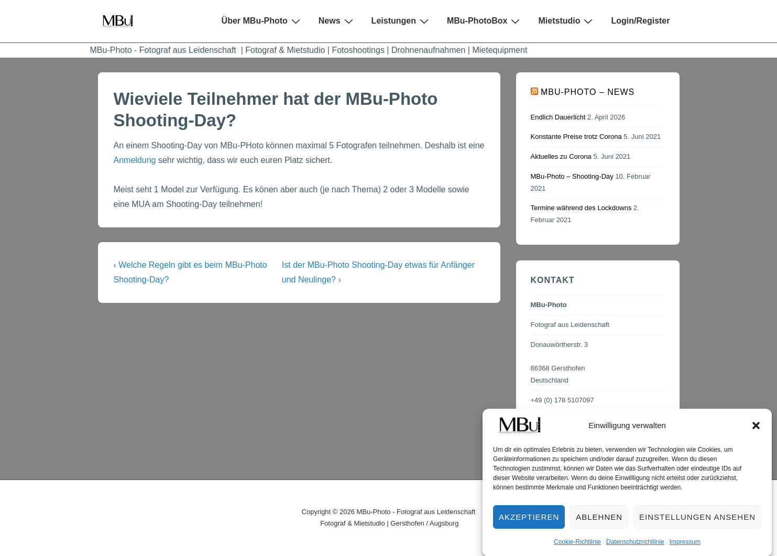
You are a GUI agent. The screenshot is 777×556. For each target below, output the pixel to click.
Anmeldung (135, 160)
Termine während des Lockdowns (581, 208)
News (337, 21)
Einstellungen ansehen (697, 521)
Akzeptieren (529, 521)
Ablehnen (599, 521)
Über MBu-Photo (262, 21)
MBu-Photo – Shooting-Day (572, 176)
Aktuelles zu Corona (561, 156)
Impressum (685, 547)
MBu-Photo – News (587, 92)
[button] (756, 431)
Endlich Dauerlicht (558, 117)
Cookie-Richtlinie (577, 547)
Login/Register (640, 20)
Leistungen (401, 21)
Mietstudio (566, 21)
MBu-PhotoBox (485, 21)
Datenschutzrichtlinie (635, 547)
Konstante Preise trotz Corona (576, 136)
